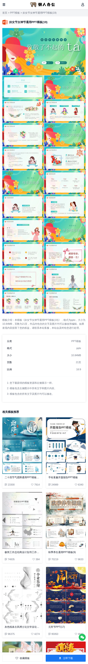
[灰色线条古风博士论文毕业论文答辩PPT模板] (22, 595)
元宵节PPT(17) (56, 627)
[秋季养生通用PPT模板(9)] (66, 520)
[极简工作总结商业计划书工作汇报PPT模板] (22, 520)
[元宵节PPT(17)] (66, 595)
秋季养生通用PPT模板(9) (62, 552)
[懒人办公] (42, 4)
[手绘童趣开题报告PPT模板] (66, 445)
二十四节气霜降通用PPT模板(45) (22, 477)
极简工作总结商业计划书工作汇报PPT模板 (22, 552)
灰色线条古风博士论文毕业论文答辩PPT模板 (22, 627)
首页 (4, 12)
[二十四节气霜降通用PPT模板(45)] (22, 445)
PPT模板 (15, 12)
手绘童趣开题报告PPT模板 (63, 477)
